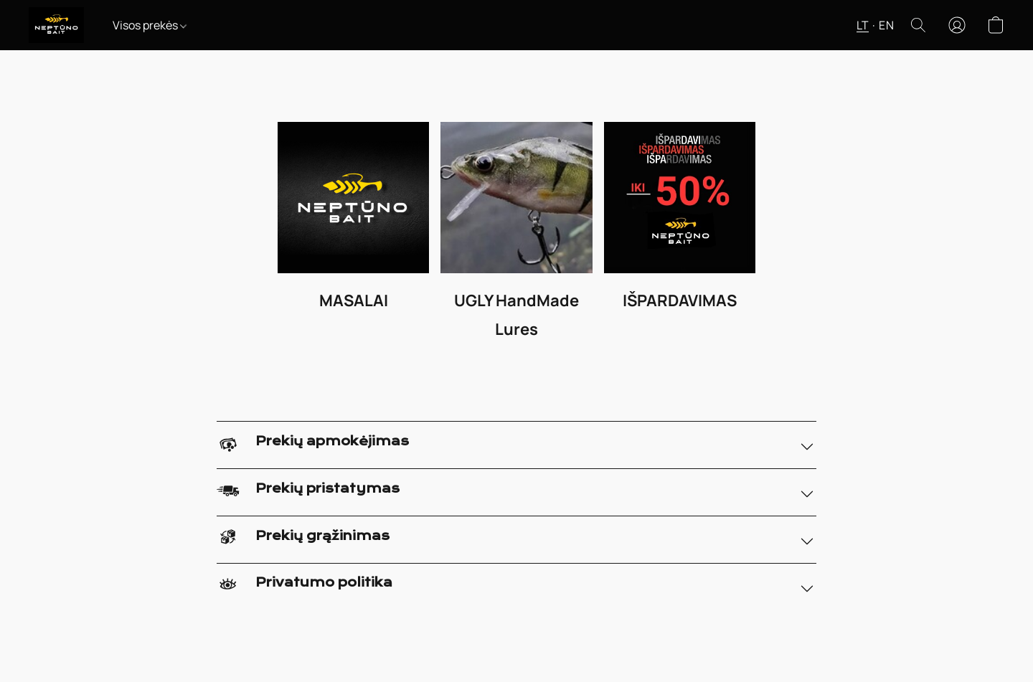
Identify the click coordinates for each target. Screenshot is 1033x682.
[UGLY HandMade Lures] (516, 235)
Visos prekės (150, 25)
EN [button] (886, 25)
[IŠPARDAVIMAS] (679, 235)
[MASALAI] (353, 235)
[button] (56, 25)
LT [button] (863, 25)
